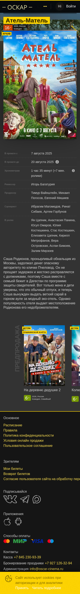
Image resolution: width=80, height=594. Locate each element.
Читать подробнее (46, 588)
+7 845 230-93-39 (27, 557)
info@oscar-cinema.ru (46, 569)
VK (10, 499)
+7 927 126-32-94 (58, 563)
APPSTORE (7, 521)
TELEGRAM (24, 499)
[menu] (42, 6)
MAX (37, 499)
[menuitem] (45, 6)
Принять (22, 588)
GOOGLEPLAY (18, 521)
